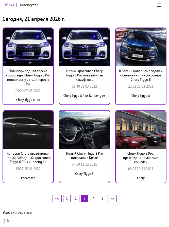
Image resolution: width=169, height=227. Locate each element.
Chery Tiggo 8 (140, 96)
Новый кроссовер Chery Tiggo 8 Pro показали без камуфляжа (84, 75)
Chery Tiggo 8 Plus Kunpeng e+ (84, 96)
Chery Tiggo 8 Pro (28, 100)
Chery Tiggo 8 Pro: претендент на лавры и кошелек (140, 157)
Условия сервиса (17, 212)
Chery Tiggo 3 (84, 174)
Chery (141, 178)
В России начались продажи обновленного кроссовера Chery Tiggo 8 (141, 75)
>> (112, 198)
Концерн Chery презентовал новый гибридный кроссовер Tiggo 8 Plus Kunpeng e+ (28, 157)
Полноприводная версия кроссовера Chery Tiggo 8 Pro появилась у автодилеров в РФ (28, 77)
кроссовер (28, 178)
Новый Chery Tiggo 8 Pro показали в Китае (84, 155)
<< (57, 198)
